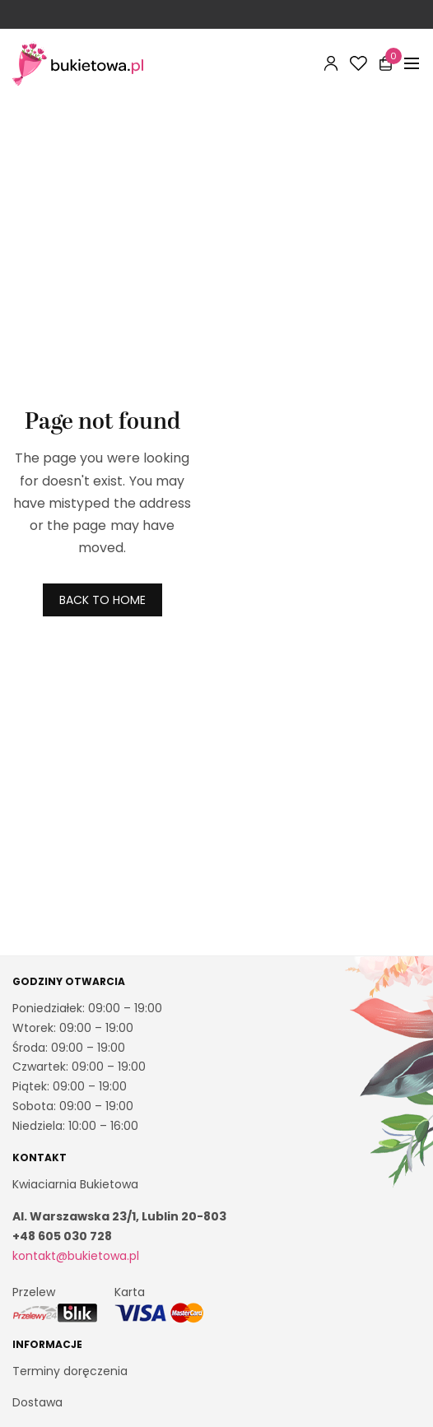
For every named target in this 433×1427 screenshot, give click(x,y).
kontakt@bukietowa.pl (75, 1256)
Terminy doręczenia (70, 1370)
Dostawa (37, 1402)
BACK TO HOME (102, 600)
